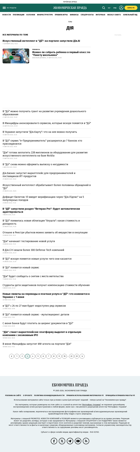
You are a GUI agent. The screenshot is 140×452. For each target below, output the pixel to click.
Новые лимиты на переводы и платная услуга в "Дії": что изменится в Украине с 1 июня (46, 295)
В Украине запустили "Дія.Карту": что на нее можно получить (40, 131)
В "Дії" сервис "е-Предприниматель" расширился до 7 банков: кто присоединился (42, 142)
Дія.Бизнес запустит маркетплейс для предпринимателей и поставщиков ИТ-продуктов (39, 175)
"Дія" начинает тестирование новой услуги (29, 241)
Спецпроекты (87, 15)
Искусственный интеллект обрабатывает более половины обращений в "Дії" (47, 187)
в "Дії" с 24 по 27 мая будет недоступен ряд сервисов (34, 305)
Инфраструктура (45, 15)
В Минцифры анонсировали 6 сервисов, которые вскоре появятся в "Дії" (47, 123)
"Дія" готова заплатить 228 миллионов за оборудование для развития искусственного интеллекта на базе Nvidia (45, 154)
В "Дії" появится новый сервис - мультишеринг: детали (36, 314)
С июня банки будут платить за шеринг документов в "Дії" (38, 323)
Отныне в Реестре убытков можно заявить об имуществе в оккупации (45, 232)
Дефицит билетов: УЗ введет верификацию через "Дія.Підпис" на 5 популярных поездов (43, 198)
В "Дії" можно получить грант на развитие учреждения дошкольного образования (44, 113)
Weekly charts (114, 15)
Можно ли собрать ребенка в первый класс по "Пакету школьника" (61, 54)
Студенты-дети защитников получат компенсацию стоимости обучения (46, 285)
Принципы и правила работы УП (120, 395)
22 (71, 356)
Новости (6, 15)
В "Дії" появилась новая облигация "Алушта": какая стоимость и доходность (41, 222)
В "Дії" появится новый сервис (21, 267)
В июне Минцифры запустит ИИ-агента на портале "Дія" (37, 343)
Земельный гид (130, 15)
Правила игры (61, 15)
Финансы (74, 15)
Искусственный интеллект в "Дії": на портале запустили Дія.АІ (41, 40)
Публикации (18, 15)
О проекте (27, 395)
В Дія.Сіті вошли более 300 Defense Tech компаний (33, 249)
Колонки (30, 15)
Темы (70, 22)
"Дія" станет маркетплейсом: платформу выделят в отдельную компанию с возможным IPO (42, 333)
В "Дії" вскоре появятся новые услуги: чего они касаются (37, 258)
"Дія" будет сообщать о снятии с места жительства (33, 276)
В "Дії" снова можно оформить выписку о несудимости (35, 164)
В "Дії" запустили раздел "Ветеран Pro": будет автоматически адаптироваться (41, 210)
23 (77, 356)
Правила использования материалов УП (85, 395)
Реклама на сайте (13, 395)
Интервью (100, 15)
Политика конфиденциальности (49, 395)
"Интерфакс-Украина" (91, 405)
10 (64, 356)
